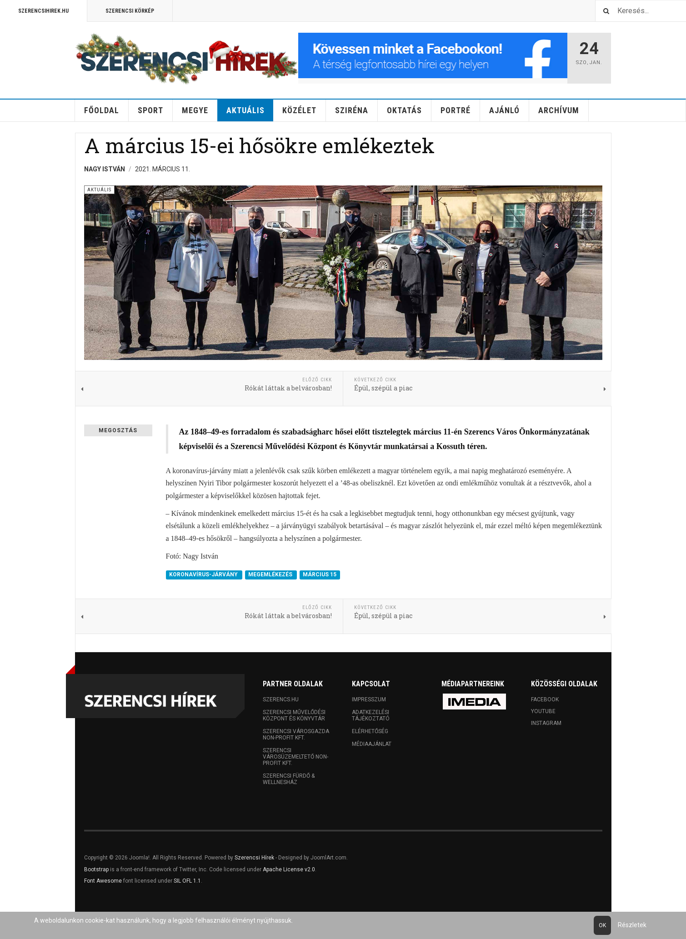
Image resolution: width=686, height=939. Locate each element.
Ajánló (504, 110)
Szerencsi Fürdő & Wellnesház (289, 779)
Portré (456, 110)
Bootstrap (96, 869)
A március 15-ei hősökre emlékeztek (259, 145)
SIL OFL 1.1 (187, 881)
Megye (195, 110)
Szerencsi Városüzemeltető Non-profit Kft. (295, 756)
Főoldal (101, 110)
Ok (602, 925)
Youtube (543, 711)
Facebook (545, 699)
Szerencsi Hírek (254, 857)
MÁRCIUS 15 (319, 575)
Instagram (546, 723)
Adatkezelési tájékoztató (371, 715)
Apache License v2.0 (289, 869)
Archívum (558, 110)
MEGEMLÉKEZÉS (271, 575)
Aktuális (245, 110)
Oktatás (404, 110)
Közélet (299, 110)
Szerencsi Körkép (129, 11)
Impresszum (369, 699)
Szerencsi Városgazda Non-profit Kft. (296, 734)
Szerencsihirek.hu (43, 11)
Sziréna (351, 110)
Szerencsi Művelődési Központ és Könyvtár (294, 715)
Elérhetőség (370, 731)
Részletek (632, 925)
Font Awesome (103, 881)
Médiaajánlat (371, 744)
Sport (150, 110)
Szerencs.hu (281, 699)
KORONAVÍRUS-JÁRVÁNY (204, 575)
